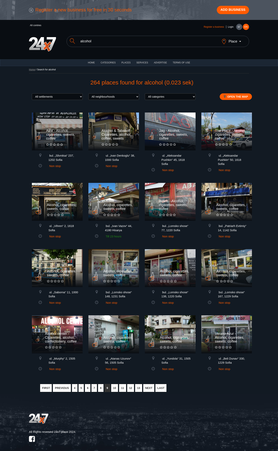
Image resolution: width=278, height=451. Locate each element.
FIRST (46, 385)
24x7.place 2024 (64, 429)
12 (130, 385)
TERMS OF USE (181, 60)
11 (122, 385)
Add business (232, 10)
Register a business (214, 27)
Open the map (236, 93)
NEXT (148, 385)
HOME (91, 60)
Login (230, 27)
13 (138, 385)
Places (126, 60)
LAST (160, 385)
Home (32, 67)
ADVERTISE (160, 60)
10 (114, 385)
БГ (239, 27)
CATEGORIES (108, 60)
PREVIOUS (62, 385)
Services (142, 60)
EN (246, 27)
